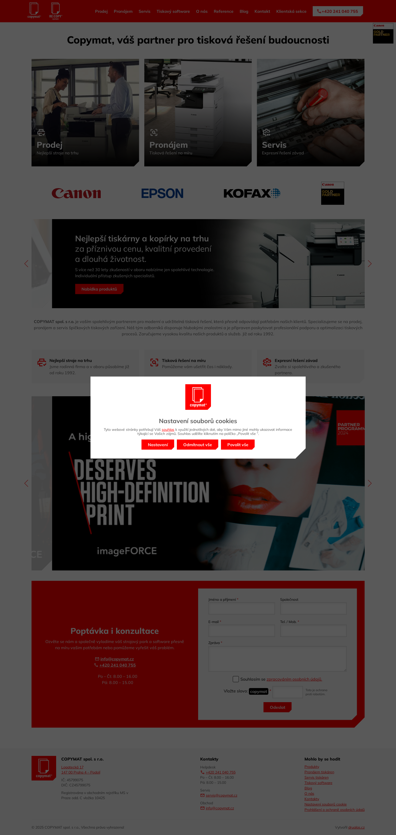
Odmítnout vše (197, 444)
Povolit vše (237, 444)
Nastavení (158, 444)
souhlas (168, 429)
